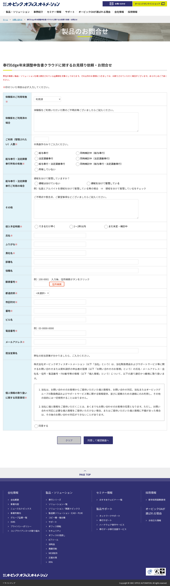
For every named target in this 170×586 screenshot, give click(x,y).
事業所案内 (16, 513)
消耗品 (52, 544)
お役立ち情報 (155, 520)
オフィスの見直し (57, 535)
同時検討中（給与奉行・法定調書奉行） (101, 164)
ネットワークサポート (109, 515)
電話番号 (10, 331)
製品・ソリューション (18, 12)
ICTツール (53, 539)
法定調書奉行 (46, 158)
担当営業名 (11, 353)
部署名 (9, 262)
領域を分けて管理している (105, 183)
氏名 (8, 235)
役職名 (9, 270)
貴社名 (9, 253)
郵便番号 (10, 282)
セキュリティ (55, 530)
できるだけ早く (47, 226)
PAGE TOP (85, 474)
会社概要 (15, 499)
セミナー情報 (54, 12)
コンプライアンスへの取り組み (25, 530)
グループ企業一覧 (19, 517)
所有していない (47, 169)
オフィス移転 (55, 526)
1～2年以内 (80, 226)
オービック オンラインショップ (147, 3)
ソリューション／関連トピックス (64, 508)
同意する (43, 425)
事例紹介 (38, 12)
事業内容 (15, 504)
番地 (8, 311)
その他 (9, 207)
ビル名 (9, 319)
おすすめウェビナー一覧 (110, 499)
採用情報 (132, 12)
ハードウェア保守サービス (111, 524)
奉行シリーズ (55, 499)
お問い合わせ (120, 3)
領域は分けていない (49, 183)
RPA (51, 562)
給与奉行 (43, 153)
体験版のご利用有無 (16, 97)
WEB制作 (53, 553)
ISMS (13, 521)
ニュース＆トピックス (21, 508)
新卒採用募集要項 (157, 499)
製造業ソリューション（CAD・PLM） (66, 513)
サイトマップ (9, 583)
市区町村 (10, 302)
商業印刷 (53, 548)
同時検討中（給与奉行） (93, 153)
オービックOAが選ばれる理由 (94, 12)
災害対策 (53, 557)
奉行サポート (105, 520)
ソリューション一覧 (58, 504)
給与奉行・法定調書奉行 (52, 164)
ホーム (5, 19)
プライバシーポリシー (21, 526)
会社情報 (119, 12)
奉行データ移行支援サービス (112, 529)
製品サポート (104, 509)
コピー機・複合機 (57, 517)
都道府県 (10, 293)
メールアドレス (14, 342)
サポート (70, 12)
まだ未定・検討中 (118, 226)
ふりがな (10, 244)
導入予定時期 (13, 226)
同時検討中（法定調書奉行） (95, 158)
